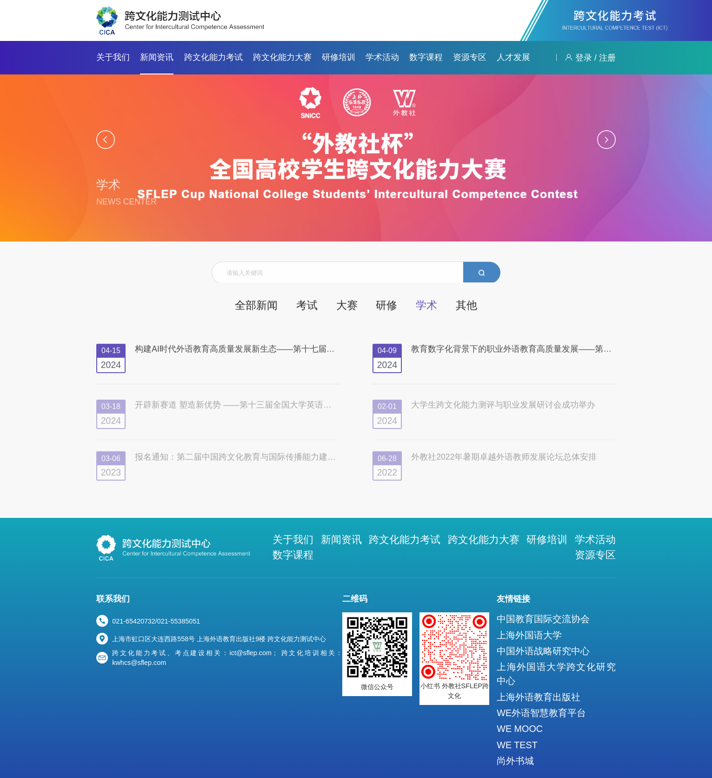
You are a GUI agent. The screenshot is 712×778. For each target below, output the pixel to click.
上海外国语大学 (549, 619)
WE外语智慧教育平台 (557, 678)
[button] (105, 139)
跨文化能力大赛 (282, 57)
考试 (313, 306)
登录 (583, 57)
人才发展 (513, 57)
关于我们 (113, 57)
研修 (380, 306)
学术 (413, 306)
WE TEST (541, 703)
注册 (607, 57)
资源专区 (469, 57)
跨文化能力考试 (213, 57)
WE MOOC (542, 690)
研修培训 (338, 57)
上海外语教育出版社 (555, 666)
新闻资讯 (156, 57)
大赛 (346, 306)
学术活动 (382, 57)
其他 (446, 306)
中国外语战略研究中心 (558, 632)
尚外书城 (539, 715)
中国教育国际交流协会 (558, 607)
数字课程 (426, 57)
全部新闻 (272, 306)
